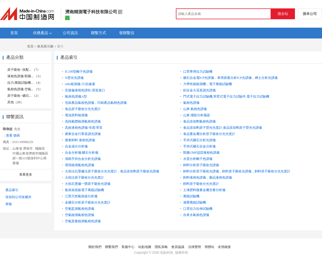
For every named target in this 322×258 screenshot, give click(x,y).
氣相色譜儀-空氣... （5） (24, 89)
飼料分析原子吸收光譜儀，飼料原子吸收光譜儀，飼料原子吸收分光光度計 (236, 171)
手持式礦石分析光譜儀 (199, 140)
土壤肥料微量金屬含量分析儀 (204, 190)
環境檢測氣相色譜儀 (79, 165)
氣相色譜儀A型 (76, 96)
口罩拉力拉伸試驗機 (197, 209)
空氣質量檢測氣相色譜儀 (83, 221)
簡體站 (209, 247)
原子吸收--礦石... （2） (23, 96)
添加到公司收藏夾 (18, 197)
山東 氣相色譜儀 (195, 109)
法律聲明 (194, 247)
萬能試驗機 (191, 196)
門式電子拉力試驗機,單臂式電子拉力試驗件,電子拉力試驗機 (226, 96)
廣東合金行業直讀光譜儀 (83, 134)
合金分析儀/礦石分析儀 (81, 152)
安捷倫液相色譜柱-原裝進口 (85, 90)
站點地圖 (144, 247)
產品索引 (11, 190)
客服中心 (127, 247)
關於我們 (94, 247)
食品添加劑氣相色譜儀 (199, 121)
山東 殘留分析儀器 (196, 115)
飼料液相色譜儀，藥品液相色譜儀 (207, 177)
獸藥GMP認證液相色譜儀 (201, 152)
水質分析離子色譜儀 (197, 159)
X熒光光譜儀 (74, 78)
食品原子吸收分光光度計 (83, 109)
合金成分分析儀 (76, 146)
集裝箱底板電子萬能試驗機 (84, 190)
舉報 (8, 204)
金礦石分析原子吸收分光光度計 (87, 202)
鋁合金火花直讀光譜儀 (199, 90)
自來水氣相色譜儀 (196, 215)
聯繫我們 (111, 247)
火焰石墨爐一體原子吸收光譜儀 (87, 184)
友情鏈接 (224, 247)
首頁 (30, 46)
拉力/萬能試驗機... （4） (24, 83)
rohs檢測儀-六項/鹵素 (80, 84)
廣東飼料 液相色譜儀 (80, 140)
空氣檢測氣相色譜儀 (79, 215)
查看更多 (25, 174)
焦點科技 (166, 252)
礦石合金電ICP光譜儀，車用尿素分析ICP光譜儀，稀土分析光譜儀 (230, 78)
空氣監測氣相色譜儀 (79, 209)
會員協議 (177, 247)
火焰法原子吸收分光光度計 (84, 177)
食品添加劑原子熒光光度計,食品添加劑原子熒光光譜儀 (222, 128)
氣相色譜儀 (191, 103)
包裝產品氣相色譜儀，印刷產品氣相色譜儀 (96, 103)
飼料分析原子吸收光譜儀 (201, 165)
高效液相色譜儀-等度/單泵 (84, 128)
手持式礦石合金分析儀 (199, 146)
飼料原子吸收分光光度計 (201, 184)
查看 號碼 (13, 135)
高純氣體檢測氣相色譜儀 (83, 121)
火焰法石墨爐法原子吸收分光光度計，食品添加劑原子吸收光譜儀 (112, 171)
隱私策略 (161, 247)
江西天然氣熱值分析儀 (81, 196)
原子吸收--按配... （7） (23, 70)
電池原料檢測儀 (76, 115)
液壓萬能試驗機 (194, 202)
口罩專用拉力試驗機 (197, 71)
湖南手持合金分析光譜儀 (83, 159)
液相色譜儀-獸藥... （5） (24, 76)
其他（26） (15, 102)
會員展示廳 (45, 46)
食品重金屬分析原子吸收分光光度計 (209, 134)
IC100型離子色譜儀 (79, 71)
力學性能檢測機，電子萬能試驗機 (207, 84)
